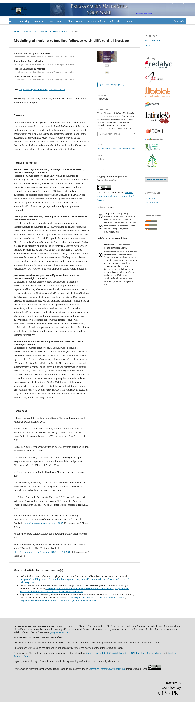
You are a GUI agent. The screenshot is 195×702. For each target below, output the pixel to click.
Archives (27, 31)
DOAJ (132, 653)
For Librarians (151, 202)
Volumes (38, 21)
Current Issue (55, 21)
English (148, 45)
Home (12, 21)
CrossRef (113, 653)
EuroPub (140, 653)
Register (173, 2)
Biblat (105, 653)
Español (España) (153, 40)
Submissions (116, 21)
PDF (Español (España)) (113, 84)
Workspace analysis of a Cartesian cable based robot (98, 597)
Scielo (98, 653)
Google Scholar (154, 653)
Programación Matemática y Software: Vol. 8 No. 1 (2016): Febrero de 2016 (58, 600)
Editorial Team (74, 21)
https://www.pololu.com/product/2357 (43, 523)
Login (183, 2)
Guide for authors (96, 21)
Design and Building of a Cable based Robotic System (47, 579)
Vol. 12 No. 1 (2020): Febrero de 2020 (51, 31)
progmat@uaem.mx (60, 632)
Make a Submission (156, 179)
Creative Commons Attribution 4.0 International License (116, 196)
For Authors (150, 198)
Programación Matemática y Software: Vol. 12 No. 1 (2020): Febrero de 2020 (74, 590)
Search (179, 21)
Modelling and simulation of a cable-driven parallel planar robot (79, 588)
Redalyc (90, 653)
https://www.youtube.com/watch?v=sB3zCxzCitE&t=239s (42, 552)
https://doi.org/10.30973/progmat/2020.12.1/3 (42, 89)
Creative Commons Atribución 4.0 (108, 668)
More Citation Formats (110, 133)
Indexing (24, 21)
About (130, 21)
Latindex (123, 653)
